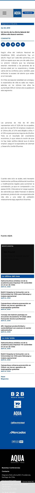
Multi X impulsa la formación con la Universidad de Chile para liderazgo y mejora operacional (16, 209)
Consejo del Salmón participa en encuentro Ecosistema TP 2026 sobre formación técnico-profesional (16, 232)
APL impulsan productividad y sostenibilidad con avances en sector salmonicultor (16, 243)
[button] (3, 44)
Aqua (3, 292)
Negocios (4, 294)
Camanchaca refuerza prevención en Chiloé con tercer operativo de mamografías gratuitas (16, 220)
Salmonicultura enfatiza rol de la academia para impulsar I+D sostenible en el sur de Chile (16, 198)
